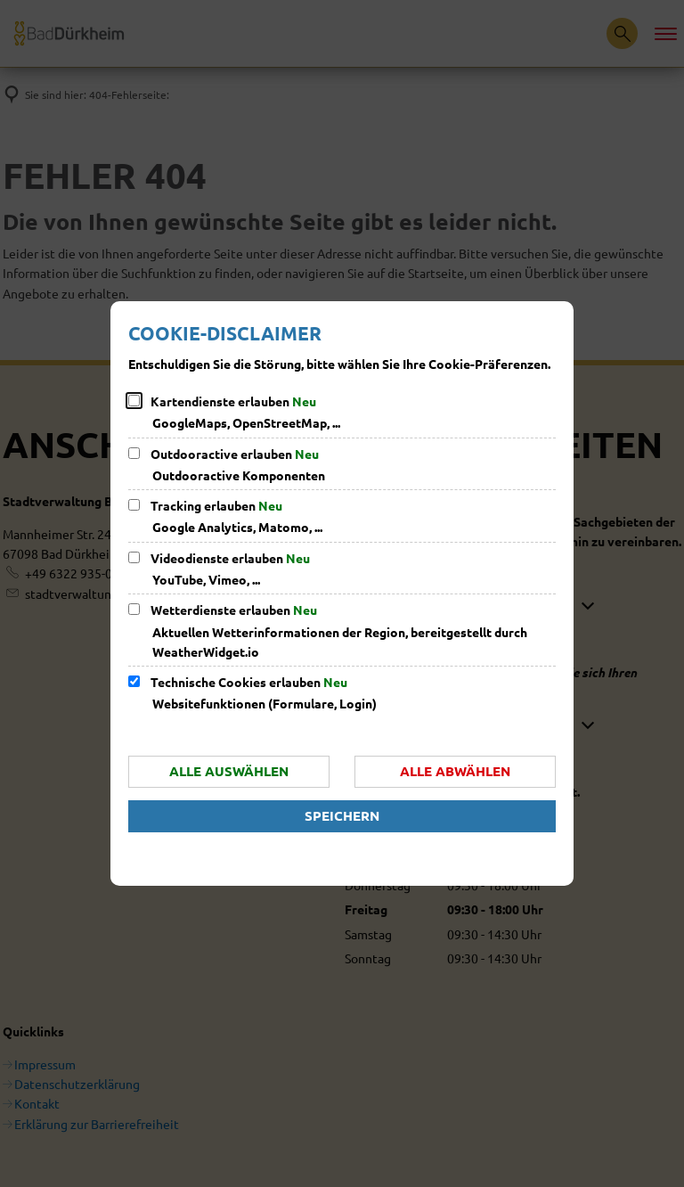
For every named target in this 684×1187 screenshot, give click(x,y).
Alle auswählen (229, 771)
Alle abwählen (455, 771)
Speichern (342, 815)
